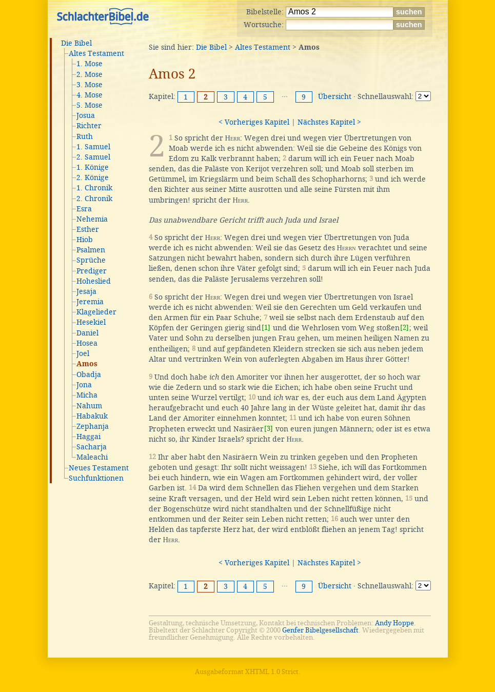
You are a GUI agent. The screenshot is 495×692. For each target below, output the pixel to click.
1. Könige (92, 167)
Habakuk (92, 416)
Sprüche (91, 260)
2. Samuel (93, 157)
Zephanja (92, 426)
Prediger (91, 271)
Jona (84, 385)
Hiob (84, 239)
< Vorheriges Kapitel (254, 122)
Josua (85, 115)
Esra (84, 209)
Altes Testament (96, 53)
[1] (266, 327)
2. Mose (89, 74)
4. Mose (89, 95)
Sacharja (91, 447)
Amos (86, 364)
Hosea (86, 343)
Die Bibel (76, 43)
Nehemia (92, 219)
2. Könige (92, 177)
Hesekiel (91, 322)
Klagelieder (96, 312)
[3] (268, 428)
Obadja (88, 374)
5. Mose (89, 105)
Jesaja (86, 291)
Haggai (88, 436)
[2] (404, 327)
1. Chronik (94, 188)
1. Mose (89, 64)
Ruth (84, 136)
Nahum (89, 406)
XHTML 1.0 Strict (272, 672)
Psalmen (90, 250)
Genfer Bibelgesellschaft (320, 630)
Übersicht (334, 96)
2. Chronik (94, 198)
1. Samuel (93, 147)
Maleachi (92, 457)
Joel (82, 353)
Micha (86, 395)
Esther (87, 229)
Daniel (87, 333)
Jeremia (90, 302)
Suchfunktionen (96, 478)
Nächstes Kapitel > (329, 122)
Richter (89, 126)
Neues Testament (99, 468)
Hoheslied (93, 281)
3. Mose (89, 85)
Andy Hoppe (394, 623)
